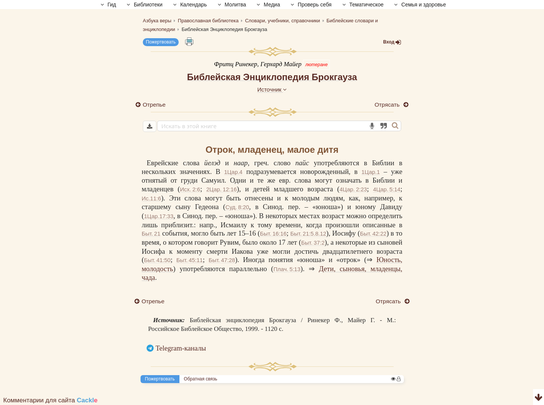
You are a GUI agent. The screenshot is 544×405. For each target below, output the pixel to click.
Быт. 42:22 (373, 233)
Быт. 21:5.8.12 (308, 233)
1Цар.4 (233, 172)
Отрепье (154, 104)
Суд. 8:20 (237, 207)
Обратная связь (200, 379)
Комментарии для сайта (50, 400)
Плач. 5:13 (285, 269)
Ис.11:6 (151, 198)
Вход (392, 42)
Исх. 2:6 (190, 189)
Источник (272, 89)
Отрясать (387, 104)
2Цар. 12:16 (221, 189)
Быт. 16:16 (273, 233)
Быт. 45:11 (189, 260)
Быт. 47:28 (221, 260)
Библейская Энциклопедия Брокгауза (272, 77)
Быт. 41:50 (157, 260)
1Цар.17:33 (158, 216)
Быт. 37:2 (313, 242)
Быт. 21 (151, 233)
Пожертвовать (161, 42)
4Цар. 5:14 (386, 189)
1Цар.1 (371, 172)
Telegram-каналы (181, 348)
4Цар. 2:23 (353, 189)
